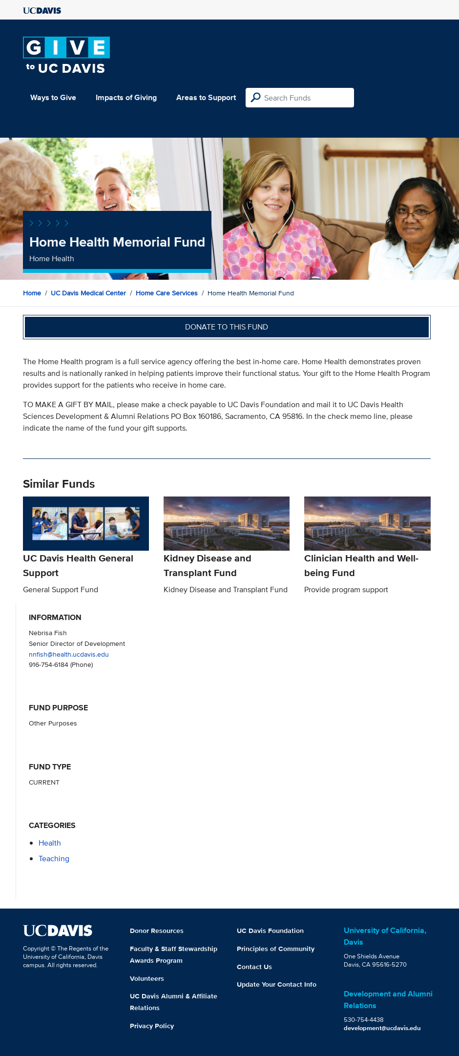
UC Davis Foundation (270, 930)
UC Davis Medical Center (88, 293)
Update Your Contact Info (276, 984)
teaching (54, 858)
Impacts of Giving (126, 97)
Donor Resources (157, 930)
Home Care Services (167, 293)
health (50, 843)
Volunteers (147, 978)
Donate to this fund (226, 326)
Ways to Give (53, 97)
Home (32, 293)
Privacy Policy (152, 1026)
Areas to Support (206, 97)
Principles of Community (275, 948)
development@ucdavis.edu (382, 1028)
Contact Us (254, 967)
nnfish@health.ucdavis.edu (69, 654)
